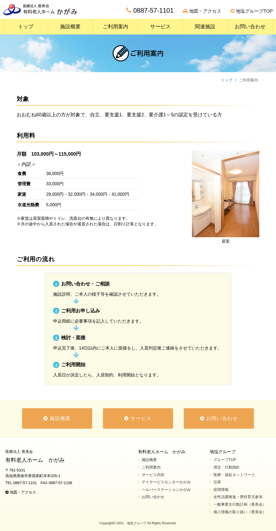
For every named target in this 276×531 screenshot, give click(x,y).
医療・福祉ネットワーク (234, 475)
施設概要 (70, 26)
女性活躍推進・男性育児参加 (238, 497)
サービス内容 (153, 475)
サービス (160, 26)
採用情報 (221, 489)
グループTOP (224, 459)
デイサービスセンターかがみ (166, 482)
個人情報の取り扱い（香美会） (239, 512)
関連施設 (205, 26)
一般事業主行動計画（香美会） (239, 504)
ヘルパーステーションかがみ (166, 489)
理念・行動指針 (226, 467)
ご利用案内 (115, 26)
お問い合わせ (250, 26)
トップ (25, 26)
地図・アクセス (202, 11)
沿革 (217, 482)
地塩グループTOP (252, 11)
